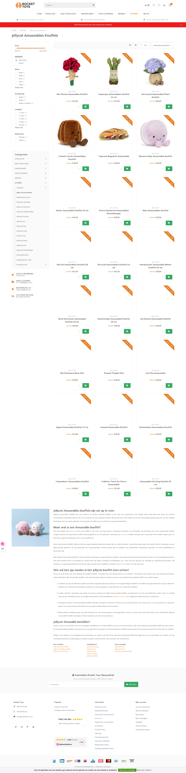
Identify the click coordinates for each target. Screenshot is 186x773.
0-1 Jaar (23, 113)
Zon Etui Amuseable (155, 373)
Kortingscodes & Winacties (64, 710)
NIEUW (146, 14)
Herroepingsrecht (101, 737)
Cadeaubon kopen (143, 730)
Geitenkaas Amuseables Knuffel (155, 427)
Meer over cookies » (144, 770)
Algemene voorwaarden (104, 722)
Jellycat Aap (21, 236)
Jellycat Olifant (22, 240)
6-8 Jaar (23, 125)
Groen (22, 85)
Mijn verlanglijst (141, 718)
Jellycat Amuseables (24, 192)
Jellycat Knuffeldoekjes (123, 651)
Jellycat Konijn (22, 231)
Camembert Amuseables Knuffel (72, 481)
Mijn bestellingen (142, 711)
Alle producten (141, 726)
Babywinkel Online (102, 745)
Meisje (22, 100)
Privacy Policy (100, 730)
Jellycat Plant (21, 226)
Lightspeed (106, 767)
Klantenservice (100, 707)
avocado (124, 534)
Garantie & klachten (102, 741)
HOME (39, 14)
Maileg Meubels (23, 255)
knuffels (123, 564)
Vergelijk (139, 722)
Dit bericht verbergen (127, 770)
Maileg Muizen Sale (24, 260)
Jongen (22, 97)
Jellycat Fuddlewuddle (25, 212)
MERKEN (121, 14)
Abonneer (131, 684)
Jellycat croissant (119, 596)
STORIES (134, 14)
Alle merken (23, 60)
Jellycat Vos (21, 221)
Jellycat (21, 63)
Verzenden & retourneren (104, 715)
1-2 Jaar (23, 116)
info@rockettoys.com (25, 717)
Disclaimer (99, 726)
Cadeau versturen (61, 707)
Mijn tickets (140, 715)
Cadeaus (20, 188)
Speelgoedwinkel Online (104, 748)
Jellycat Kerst (21, 245)
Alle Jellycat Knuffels (61, 647)
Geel (21, 82)
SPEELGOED (50, 14)
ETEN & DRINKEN (106, 14)
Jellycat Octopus (23, 216)
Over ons (98, 718)
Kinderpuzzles (22, 265)
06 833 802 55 (22, 712)
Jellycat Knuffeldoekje (25, 250)
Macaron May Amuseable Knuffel (155, 156)
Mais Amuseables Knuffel (155, 210)
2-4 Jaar (23, 119)
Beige (21, 73)
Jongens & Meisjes (26, 103)
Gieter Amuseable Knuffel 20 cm (72, 210)
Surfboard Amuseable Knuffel (155, 318)
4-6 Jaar (23, 122)
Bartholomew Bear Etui (72, 373)
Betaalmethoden (101, 711)
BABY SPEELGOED (68, 14)
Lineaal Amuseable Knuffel (113, 427)
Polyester (23, 137)
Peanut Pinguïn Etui (114, 373)
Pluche (22, 140)
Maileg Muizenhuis (24, 197)
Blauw (22, 76)
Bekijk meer (19, 87)
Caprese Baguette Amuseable (114, 156)
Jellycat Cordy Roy (23, 207)
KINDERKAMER (87, 14)
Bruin (22, 79)
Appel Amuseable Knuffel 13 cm (72, 427)
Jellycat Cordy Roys (60, 651)
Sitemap (98, 733)
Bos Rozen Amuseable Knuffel (72, 94)
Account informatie (143, 707)
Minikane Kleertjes (23, 202)
